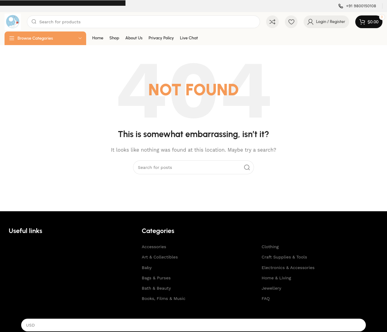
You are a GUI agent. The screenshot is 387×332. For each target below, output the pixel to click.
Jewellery (271, 288)
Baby (147, 267)
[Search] (143, 21)
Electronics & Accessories (288, 267)
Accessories (154, 246)
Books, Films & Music (164, 298)
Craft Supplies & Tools (284, 257)
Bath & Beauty (156, 288)
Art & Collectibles (160, 257)
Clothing (270, 246)
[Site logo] (13, 21)
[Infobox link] (357, 6)
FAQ (266, 298)
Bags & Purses (156, 277)
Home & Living (276, 277)
